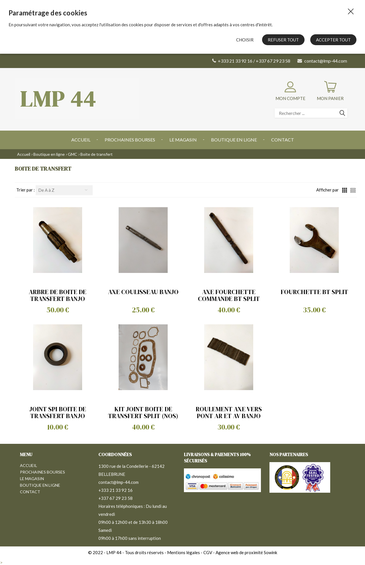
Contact (282, 139)
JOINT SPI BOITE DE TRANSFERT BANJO (57, 412)
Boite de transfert (96, 154)
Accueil (80, 139)
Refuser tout (283, 39)
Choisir (245, 39)
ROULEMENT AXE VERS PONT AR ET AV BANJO (229, 412)
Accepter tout (333, 39)
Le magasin (183, 139)
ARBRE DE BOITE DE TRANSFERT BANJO (57, 295)
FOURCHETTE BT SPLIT (314, 292)
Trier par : (26, 189)
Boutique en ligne (234, 139)
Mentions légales (183, 552)
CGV (207, 552)
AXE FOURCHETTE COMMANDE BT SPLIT (229, 295)
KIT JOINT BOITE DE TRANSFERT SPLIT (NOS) (143, 412)
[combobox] (64, 190)
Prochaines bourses (130, 139)
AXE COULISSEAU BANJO (143, 292)
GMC (72, 154)
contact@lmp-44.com (118, 482)
